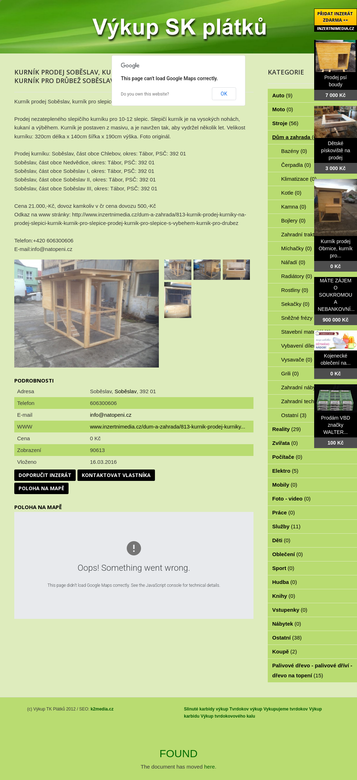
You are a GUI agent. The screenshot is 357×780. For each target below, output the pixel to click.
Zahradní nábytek (306, 387)
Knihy (283, 596)
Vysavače (296, 359)
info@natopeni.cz (110, 415)
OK (224, 94)
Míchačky (296, 248)
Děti (281, 540)
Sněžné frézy (301, 318)
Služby (286, 526)
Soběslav (126, 391)
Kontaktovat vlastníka (116, 475)
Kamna (293, 207)
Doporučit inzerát (45, 475)
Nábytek (286, 624)
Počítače (287, 457)
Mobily (284, 485)
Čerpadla (296, 165)
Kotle (291, 193)
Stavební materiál (306, 332)
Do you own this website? (145, 94)
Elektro (285, 471)
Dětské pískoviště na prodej (335, 150)
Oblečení (287, 554)
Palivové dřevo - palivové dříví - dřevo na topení (312, 670)
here (209, 767)
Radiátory (296, 276)
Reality (286, 429)
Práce (283, 512)
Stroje (285, 123)
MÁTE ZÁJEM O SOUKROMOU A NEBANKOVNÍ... (336, 295)
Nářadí (293, 262)
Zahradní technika (306, 401)
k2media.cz (102, 709)
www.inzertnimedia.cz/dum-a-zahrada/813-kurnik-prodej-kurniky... (167, 427)
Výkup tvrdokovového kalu (228, 716)
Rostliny (294, 290)
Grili (290, 373)
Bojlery (293, 220)
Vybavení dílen (303, 346)
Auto (282, 95)
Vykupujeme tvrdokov (285, 709)
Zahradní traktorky (307, 234)
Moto (282, 109)
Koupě (284, 651)
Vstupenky (289, 610)
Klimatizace (299, 179)
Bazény (294, 151)
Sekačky (295, 304)
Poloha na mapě (41, 488)
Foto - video (291, 499)
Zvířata (285, 443)
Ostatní (294, 415)
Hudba (284, 582)
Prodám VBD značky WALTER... (335, 425)
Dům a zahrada (295, 137)
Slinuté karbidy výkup (206, 709)
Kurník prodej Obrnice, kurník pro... (336, 248)
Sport (283, 568)
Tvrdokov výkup (246, 709)
